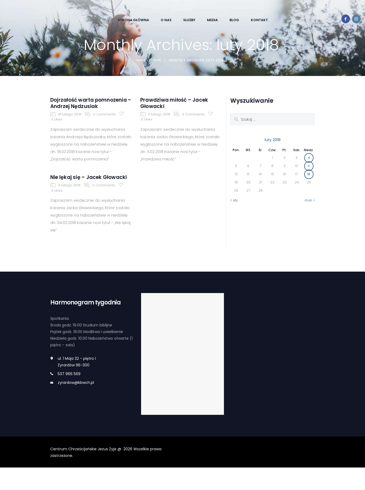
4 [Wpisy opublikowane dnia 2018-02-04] (309, 158)
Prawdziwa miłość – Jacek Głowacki (171, 105)
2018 (157, 60)
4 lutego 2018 (69, 207)
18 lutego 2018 (69, 126)
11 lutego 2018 (159, 118)
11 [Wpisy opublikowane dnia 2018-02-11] (309, 166)
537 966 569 (69, 396)
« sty (234, 201)
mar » (309, 201)
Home (140, 60)
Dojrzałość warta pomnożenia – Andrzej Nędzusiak (85, 109)
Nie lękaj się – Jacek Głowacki (82, 195)
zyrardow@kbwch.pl (76, 405)
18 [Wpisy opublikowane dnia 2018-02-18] (308, 174)
